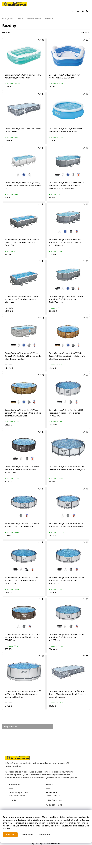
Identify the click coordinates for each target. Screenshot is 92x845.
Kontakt (12, 800)
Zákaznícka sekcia (17, 795)
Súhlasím (10, 834)
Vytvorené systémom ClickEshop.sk (46, 843)
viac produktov (10, 726)
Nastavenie (27, 834)
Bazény (48, 19)
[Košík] (89, 11)
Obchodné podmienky (19, 792)
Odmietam (44, 834)
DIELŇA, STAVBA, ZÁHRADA (12, 19)
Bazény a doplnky (34, 19)
